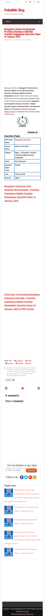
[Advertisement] (22, 64)
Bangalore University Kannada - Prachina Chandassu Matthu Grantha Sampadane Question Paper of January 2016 (22, 32)
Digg (28, 363)
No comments (26, 40)
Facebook (18, 361)
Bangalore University (23, 140)
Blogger (26, 611)
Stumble (19, 363)
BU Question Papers (26, 374)
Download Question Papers (16, 375)
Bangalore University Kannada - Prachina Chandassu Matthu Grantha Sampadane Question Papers (21, 370)
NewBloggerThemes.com (26, 614)
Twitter (28, 361)
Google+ (9, 363)
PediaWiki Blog (14, 9)
